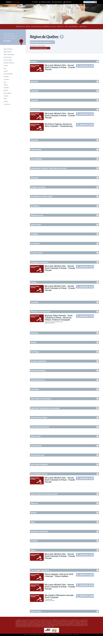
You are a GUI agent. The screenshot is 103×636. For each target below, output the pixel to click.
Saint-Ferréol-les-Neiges (39, 417)
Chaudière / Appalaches (9, 63)
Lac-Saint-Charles (37, 253)
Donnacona (34, 178)
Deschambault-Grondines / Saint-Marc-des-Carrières (49, 168)
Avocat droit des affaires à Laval (53, 624)
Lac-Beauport (35, 243)
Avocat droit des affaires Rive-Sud (66, 624)
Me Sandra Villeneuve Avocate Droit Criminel (59, 596)
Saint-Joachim (35, 436)
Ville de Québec (36, 611)
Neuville (33, 342)
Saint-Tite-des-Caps (37, 455)
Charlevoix (34, 140)
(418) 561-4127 (87, 66)
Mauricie (6, 85)
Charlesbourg (35, 110)
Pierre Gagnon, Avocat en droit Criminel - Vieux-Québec (59, 575)
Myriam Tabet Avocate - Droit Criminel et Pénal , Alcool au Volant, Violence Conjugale (58, 317)
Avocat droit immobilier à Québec (47, 626)
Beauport (34, 61)
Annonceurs (67, 2)
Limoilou (34, 282)
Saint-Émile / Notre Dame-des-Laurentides (45, 408)
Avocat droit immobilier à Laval (65, 625)
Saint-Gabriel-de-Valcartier (40, 427)
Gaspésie (6, 71)
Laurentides (6, 79)
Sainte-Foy (34, 503)
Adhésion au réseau (45, 2)
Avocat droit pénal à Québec (26, 624)
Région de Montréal (8, 49)
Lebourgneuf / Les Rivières (39, 262)
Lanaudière (6, 76)
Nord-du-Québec (7, 93)
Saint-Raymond (36, 446)
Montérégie (6, 88)
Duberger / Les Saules (38, 187)
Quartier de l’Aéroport (38, 370)
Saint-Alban (35, 389)
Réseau (12, 2)
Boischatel (34, 81)
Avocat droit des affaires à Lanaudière (80, 624)
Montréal (6, 90)
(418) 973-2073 (87, 125)
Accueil (35, 2)
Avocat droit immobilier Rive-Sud (78, 625)
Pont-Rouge (35, 352)
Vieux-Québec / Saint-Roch (40, 570)
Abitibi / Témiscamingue (9, 54)
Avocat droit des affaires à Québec (37, 625)
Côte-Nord (6, 65)
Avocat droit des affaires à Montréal (39, 624)
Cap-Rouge (34, 91)
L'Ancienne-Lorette (37, 215)
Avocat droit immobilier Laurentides (34, 626)
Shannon (34, 513)
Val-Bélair (34, 541)
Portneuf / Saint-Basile (38, 361)
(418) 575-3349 (87, 596)
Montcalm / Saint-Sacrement (40, 312)
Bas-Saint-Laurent (8, 57)
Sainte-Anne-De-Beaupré (39, 464)
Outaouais (6, 96)
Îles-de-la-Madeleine (8, 74)
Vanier (33, 550)
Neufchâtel (34, 333)
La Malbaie (34, 234)
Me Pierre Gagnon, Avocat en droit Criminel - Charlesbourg (58, 125)
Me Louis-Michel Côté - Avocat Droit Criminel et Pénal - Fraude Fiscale (60, 67)
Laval (5, 82)
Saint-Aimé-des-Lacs (38, 380)
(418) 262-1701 (87, 316)
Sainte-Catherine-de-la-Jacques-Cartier (44, 494)
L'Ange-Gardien (36, 225)
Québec (5, 99)
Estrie (5, 68)
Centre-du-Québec (8, 60)
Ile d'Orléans (35, 206)
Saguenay (6, 102)
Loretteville (34, 302)
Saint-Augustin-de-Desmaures (41, 399)
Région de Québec (8, 51)
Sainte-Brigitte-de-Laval (39, 474)
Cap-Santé (34, 100)
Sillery (33, 522)
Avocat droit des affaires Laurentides (23, 625)
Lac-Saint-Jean (7, 104)
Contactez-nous (57, 2)
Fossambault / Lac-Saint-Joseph (41, 196)
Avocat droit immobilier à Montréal (52, 625)
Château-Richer (36, 149)
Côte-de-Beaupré (36, 159)
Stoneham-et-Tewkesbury (39, 531)
